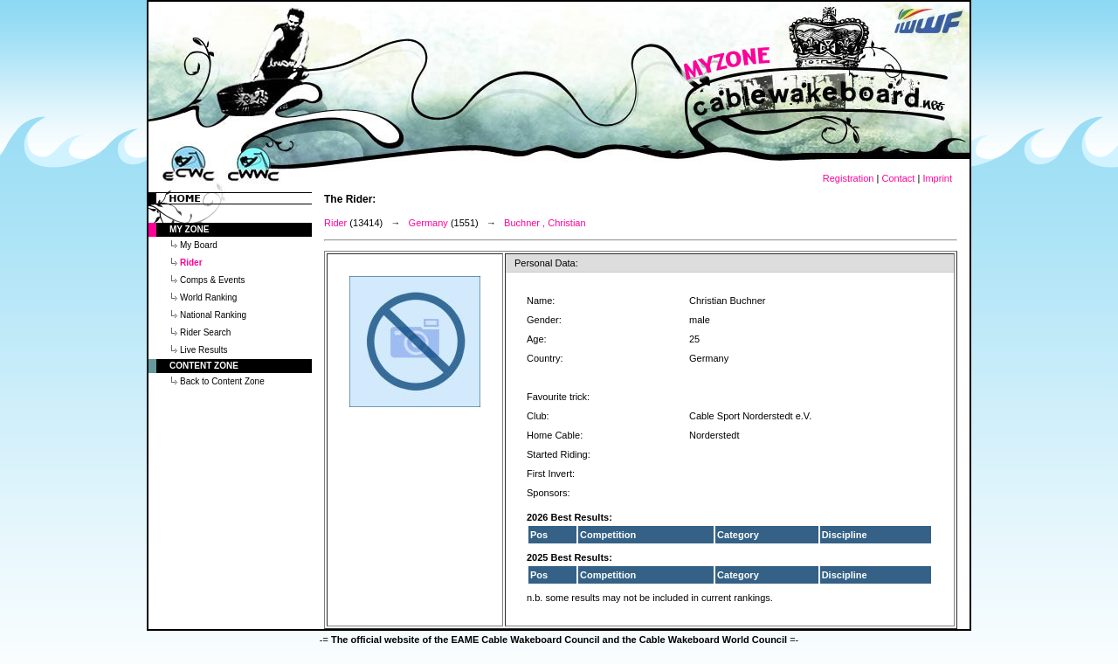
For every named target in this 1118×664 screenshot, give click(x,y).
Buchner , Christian (545, 223)
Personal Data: (546, 263)
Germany (428, 223)
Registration (848, 178)
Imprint (937, 178)
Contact (897, 178)
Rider (335, 223)
